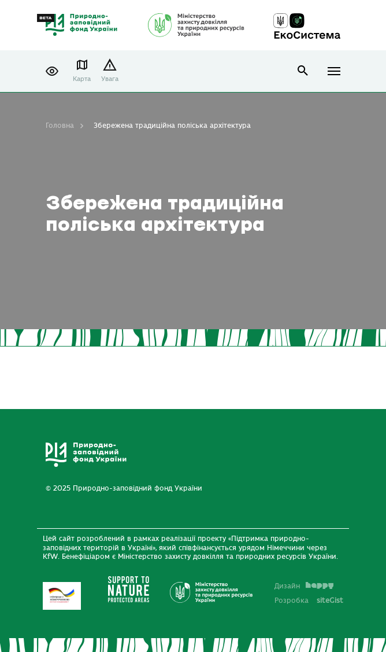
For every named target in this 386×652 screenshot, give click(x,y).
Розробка (308, 600)
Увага (109, 79)
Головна (60, 125)
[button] (52, 71)
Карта (82, 79)
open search (303, 71)
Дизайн (303, 586)
